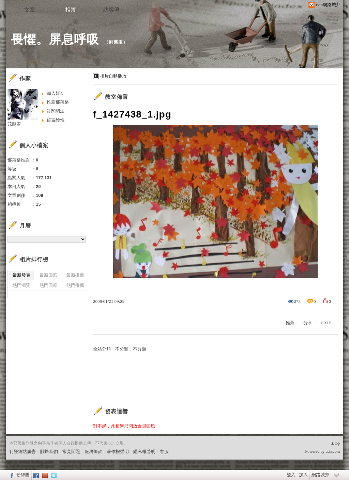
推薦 (290, 322)
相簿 (70, 10)
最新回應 (48, 275)
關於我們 (49, 451)
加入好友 (55, 93)
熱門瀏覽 (21, 285)
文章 (29, 10)
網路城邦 (320, 474)
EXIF (326, 322)
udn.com (332, 451)
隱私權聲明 (144, 451)
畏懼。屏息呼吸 (55, 39)
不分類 (121, 349)
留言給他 (55, 119)
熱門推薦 (75, 285)
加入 (303, 474)
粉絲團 (23, 474)
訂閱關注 (55, 110)
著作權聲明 (118, 451)
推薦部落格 (58, 102)
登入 (291, 474)
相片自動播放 (113, 76)
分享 (307, 322)
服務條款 (93, 451)
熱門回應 (48, 285)
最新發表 (21, 275)
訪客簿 (111, 10)
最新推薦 (75, 275)
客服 (164, 451)
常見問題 (71, 451)
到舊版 (116, 42)
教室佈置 (116, 97)
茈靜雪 (14, 123)
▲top (335, 443)
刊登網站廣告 (22, 451)
